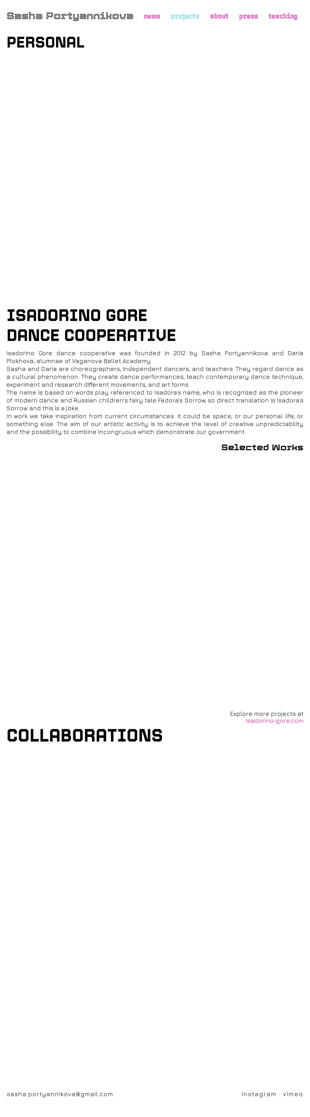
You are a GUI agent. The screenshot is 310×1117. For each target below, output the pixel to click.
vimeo (293, 1093)
